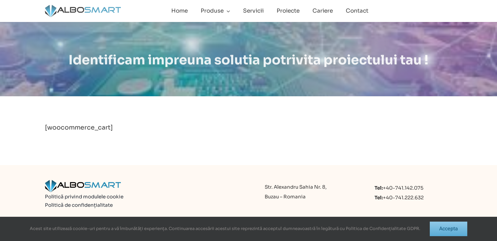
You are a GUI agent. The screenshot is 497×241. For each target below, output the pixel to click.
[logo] (83, 7)
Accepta (448, 229)
